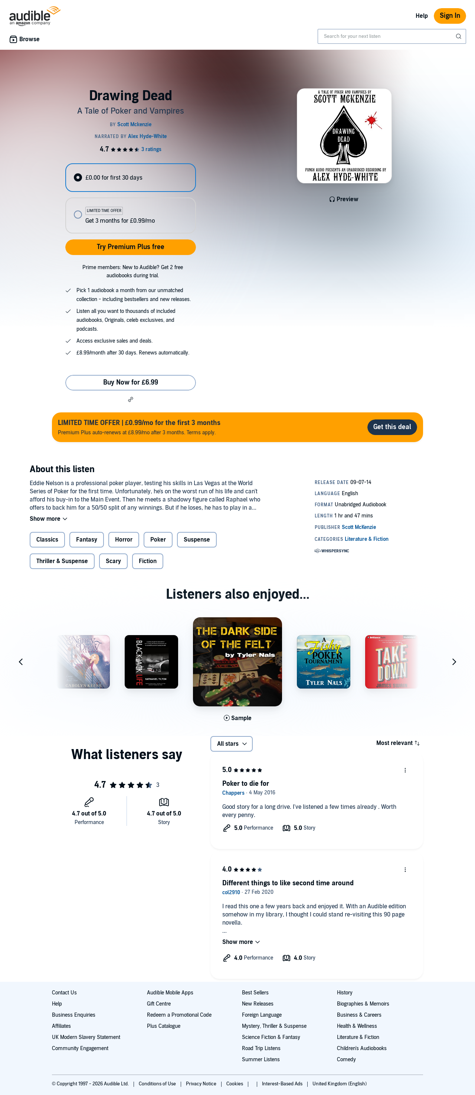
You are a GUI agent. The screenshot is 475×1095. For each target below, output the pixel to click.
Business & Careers (359, 1015)
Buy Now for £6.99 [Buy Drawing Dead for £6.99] (130, 382)
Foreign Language (262, 1015)
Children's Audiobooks (362, 1048)
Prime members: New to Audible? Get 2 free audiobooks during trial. (132, 271)
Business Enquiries (73, 1015)
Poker (158, 539)
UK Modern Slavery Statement (86, 1037)
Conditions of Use (158, 1084)
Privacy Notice (201, 1084)
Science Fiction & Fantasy (271, 1037)
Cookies (235, 1084)
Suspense (197, 539)
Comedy (346, 1059)
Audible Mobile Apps (170, 993)
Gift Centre (159, 1004)
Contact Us (64, 993)
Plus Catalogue (163, 1026)
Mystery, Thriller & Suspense (274, 1026)
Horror (123, 539)
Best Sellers (255, 993)
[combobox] (392, 36)
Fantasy (86, 539)
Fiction (148, 561)
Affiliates (61, 1026)
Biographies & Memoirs (363, 1004)
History (345, 993)
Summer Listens (261, 1059)
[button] (131, 399)
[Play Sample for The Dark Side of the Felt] (237, 718)
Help (422, 16)
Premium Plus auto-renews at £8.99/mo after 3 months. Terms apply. (139, 427)
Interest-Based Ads (283, 1084)
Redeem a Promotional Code (179, 1015)
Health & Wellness (357, 1026)
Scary (113, 561)
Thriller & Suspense (62, 561)
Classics (47, 539)
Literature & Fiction (358, 1037)
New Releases (257, 1004)
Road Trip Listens (261, 1048)
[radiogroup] (130, 198)
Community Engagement (80, 1048)
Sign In (450, 16)
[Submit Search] (459, 36)
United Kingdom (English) (339, 1084)
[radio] (130, 177)
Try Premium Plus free (130, 247)
